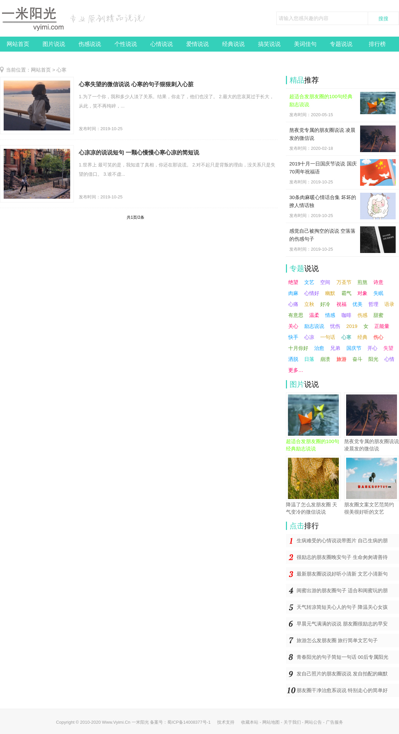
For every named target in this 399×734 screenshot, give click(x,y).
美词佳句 (305, 44)
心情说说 (161, 44)
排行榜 (377, 44)
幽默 (330, 293)
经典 (362, 337)
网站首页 (18, 44)
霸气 (346, 293)
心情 (389, 359)
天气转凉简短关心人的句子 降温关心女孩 (342, 607)
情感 (330, 315)
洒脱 (293, 359)
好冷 (325, 304)
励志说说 (314, 326)
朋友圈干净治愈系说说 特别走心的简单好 (342, 690)
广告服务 (334, 722)
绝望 (293, 282)
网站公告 (313, 722)
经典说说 (233, 44)
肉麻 (293, 293)
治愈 (319, 348)
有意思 (295, 315)
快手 (293, 337)
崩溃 (325, 359)
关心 (293, 326)
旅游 (341, 359)
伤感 (362, 315)
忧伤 (335, 326)
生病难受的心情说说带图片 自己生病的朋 (342, 540)
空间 (325, 282)
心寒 (61, 70)
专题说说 (341, 44)
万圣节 (343, 282)
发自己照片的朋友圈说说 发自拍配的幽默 (342, 673)
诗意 (378, 282)
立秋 (309, 304)
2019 (351, 326)
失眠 (378, 293)
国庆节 (353, 348)
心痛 (293, 304)
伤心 (378, 337)
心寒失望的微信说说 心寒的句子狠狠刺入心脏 (136, 84)
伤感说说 (89, 44)
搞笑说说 (269, 44)
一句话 (327, 337)
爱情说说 (197, 44)
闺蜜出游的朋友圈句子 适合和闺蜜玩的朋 (342, 590)
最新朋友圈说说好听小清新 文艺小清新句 (342, 574)
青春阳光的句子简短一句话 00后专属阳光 (342, 657)
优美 (357, 304)
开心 (372, 348)
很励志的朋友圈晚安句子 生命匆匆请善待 (342, 557)
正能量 (381, 326)
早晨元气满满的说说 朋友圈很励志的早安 (342, 623)
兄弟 (335, 348)
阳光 (373, 359)
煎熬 (362, 282)
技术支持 (225, 722)
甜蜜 (378, 315)
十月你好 (298, 348)
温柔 (314, 315)
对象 (362, 293)
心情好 (311, 293)
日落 (309, 359)
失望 (388, 348)
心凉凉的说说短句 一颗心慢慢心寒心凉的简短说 (139, 152)
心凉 (309, 337)
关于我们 (292, 722)
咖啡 (346, 315)
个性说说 (125, 44)
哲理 (373, 304)
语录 (389, 304)
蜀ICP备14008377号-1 (188, 722)
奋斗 (357, 359)
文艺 (309, 282)
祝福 (341, 304)
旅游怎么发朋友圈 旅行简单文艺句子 (337, 640)
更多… (295, 370)
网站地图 (271, 722)
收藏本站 (249, 722)
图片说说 (54, 44)
